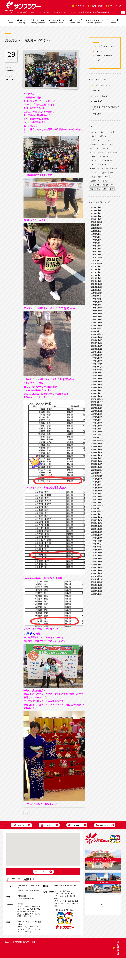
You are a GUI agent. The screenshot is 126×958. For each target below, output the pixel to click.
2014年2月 (95, 535)
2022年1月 (95, 254)
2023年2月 (95, 216)
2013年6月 (95, 558)
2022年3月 (95, 248)
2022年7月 (95, 237)
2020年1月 (95, 325)
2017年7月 (95, 414)
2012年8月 (95, 588)
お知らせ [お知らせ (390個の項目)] (102, 132)
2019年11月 (95, 331)
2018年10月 (95, 369)
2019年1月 (95, 361)
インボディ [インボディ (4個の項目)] (94, 144)
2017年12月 (95, 399)
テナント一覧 (113, 22)
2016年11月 (95, 437)
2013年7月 (95, 555)
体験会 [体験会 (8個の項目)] (92, 177)
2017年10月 (95, 405)
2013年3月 (95, 567)
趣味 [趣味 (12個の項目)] (111, 189)
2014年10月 (95, 511)
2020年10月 (95, 299)
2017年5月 (95, 420)
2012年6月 (95, 594)
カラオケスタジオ (56, 22)
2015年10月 (95, 476)
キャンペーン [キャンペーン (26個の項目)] (108, 148)
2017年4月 (95, 423)
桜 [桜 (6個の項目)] (112, 185)
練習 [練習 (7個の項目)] (98, 189)
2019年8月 (95, 340)
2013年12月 (95, 541)
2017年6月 (95, 417)
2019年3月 (95, 355)
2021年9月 (95, 266)
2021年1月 (95, 290)
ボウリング (22, 22)
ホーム (10, 22)
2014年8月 (95, 517)
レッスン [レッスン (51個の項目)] (93, 173)
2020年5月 (95, 313)
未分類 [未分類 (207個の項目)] (105, 185)
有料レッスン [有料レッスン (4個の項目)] (95, 185)
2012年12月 (95, 576)
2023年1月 (95, 219)
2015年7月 (95, 485)
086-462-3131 (64, 894)
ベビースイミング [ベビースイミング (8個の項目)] (96, 169)
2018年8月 (95, 375)
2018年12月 (95, 364)
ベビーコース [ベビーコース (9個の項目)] (103, 165)
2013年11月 (95, 544)
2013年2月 (95, 570)
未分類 (97, 60)
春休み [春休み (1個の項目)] (105, 181)
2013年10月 (95, 547)
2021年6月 (95, 275)
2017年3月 (95, 426)
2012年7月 (95, 591)
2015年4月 (95, 493)
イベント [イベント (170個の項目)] (106, 140)
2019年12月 (95, 328)
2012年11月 (95, 579)
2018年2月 (95, 393)
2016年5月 (95, 455)
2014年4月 (95, 529)
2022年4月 (95, 246)
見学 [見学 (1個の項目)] (105, 189)
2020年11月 (95, 296)
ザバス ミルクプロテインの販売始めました (105, 108)
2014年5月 (95, 526)
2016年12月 (95, 434)
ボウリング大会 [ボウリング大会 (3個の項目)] (112, 169)
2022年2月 (95, 251)
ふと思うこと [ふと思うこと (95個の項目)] (95, 140)
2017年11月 (95, 402)
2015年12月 (95, 470)
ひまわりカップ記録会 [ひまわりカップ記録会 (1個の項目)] (98, 136)
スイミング (99, 51)
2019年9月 (95, 337)
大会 (26, 813)
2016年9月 (95, 443)
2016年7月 (95, 449)
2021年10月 (95, 263)
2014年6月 (95, 523)
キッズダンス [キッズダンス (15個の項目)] (95, 148)
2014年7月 (95, 520)
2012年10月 (95, 582)
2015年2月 (95, 499)
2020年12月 (95, 293)
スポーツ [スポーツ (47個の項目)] (93, 156)
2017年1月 (95, 431)
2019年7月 (95, 343)
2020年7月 (95, 308)
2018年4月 (95, 387)
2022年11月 (95, 225)
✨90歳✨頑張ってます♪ (100, 85)
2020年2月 (95, 322)
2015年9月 (95, 479)
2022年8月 (95, 234)
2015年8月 (95, 482)
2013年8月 (95, 552)
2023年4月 (95, 210)
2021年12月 (95, 257)
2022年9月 (95, 231)
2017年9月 (95, 408)
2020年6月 (95, 310)
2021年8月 (95, 269)
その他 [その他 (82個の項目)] (111, 132)
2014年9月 (95, 514)
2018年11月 (95, 367)
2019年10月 (95, 334)
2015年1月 (95, 502)
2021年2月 (95, 287)
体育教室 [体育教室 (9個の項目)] (103, 173)
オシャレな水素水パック (100, 96)
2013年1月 (95, 573)
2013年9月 (95, 550)
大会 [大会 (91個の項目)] (106, 177)
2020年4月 (95, 316)
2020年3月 (95, 319)
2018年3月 (95, 390)
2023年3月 (95, 213)
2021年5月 (95, 278)
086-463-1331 (66, 901)
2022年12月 (95, 222)
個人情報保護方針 (118, 948)
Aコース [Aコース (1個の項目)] (93, 132)
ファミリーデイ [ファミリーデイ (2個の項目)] (107, 160)
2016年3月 (95, 461)
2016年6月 (95, 452)
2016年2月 (95, 464)
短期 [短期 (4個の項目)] (91, 189)
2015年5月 (95, 490)
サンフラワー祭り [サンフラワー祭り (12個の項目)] (96, 152)
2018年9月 (95, 372)
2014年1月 (95, 538)
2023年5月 (95, 207)
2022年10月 (95, 228)
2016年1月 (95, 467)
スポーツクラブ (75, 22)
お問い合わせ (97, 6)
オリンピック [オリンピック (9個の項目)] (106, 144)
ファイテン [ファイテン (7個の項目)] (94, 160)
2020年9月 (95, 302)
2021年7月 (95, 272)
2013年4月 (95, 564)
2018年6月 (95, 381)
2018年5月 (95, 384)
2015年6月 (95, 488)
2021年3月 (95, 284)
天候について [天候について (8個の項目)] (95, 181)
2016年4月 (95, 458)
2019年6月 (95, 346)
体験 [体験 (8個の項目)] (111, 173)
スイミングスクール (94, 22)
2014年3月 (95, 532)
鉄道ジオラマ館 (38, 22)
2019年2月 (95, 358)
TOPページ (80, 6)
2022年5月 (95, 243)
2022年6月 (95, 240)
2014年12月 (95, 505)
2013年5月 (95, 561)
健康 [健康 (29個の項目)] (100, 177)
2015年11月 (95, 473)
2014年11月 (95, 508)
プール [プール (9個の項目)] (92, 165)
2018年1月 (95, 396)
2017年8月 (95, 411)
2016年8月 (95, 446)
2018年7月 (95, 378)
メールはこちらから (62, 891)
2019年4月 (95, 352)
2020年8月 (95, 305)
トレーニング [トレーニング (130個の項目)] (105, 156)
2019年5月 (95, 349)
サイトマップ (115, 6)
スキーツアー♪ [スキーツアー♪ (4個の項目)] (111, 152)
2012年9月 (95, 585)
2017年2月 (95, 429)
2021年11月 (95, 260)
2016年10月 (95, 440)
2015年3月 (95, 496)
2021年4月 (95, 281)
